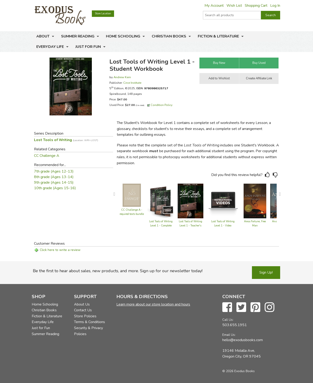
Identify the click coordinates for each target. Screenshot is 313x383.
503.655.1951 (234, 324)
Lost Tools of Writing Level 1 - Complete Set (161, 226)
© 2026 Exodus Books (238, 371)
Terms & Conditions (89, 321)
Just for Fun (88, 46)
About (43, 36)
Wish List (234, 5)
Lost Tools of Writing (66, 139)
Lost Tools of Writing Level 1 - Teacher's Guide (190, 226)
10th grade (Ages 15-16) (55, 188)
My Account (214, 5)
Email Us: (229, 335)
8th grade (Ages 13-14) (54, 176)
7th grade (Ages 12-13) (54, 171)
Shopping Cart (256, 5)
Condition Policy (162, 105)
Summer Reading (77, 36)
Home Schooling (123, 36)
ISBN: (152, 88)
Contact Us (83, 310)
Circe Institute (132, 83)
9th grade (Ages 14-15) (54, 182)
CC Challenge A (46, 155)
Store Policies (85, 316)
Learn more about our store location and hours (153, 304)
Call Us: (227, 320)
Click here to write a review (60, 250)
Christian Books (169, 36)
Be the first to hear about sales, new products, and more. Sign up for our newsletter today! (117, 271)
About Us (82, 304)
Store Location (103, 13)
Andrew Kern (122, 77)
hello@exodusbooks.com (242, 340)
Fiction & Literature (218, 36)
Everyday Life (50, 46)
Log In (275, 5)
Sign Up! (266, 272)
